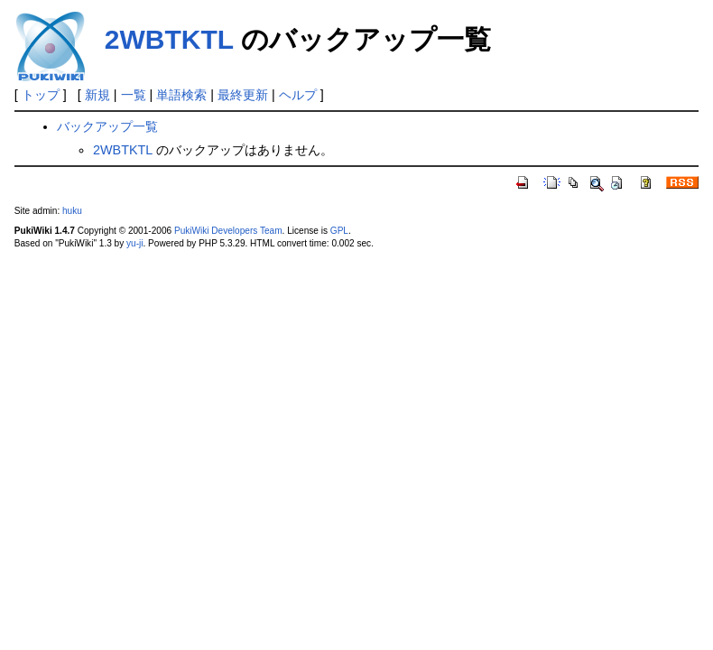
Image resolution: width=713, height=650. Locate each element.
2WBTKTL (169, 39)
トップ (41, 95)
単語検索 (181, 95)
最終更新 (243, 95)
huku (72, 211)
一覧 (133, 95)
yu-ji (134, 243)
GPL (339, 231)
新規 (97, 95)
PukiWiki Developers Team (228, 231)
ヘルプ (298, 95)
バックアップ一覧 (107, 126)
